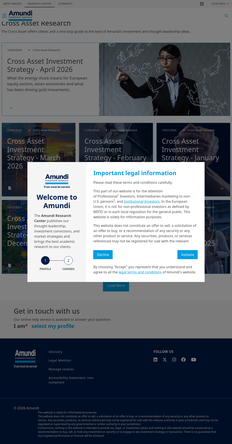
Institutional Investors (141, 201)
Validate (187, 254)
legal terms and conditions (140, 272)
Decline (103, 254)
